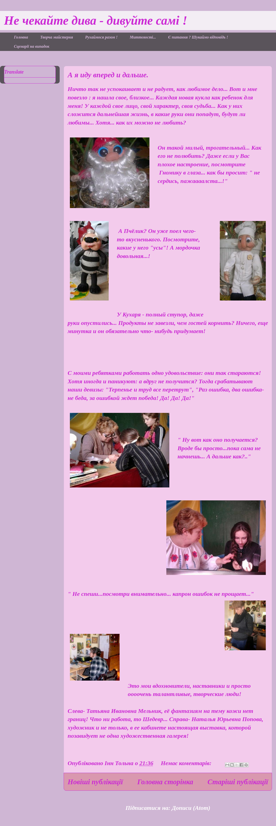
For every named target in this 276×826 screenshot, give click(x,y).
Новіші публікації (95, 782)
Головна (21, 37)
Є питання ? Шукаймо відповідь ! (198, 37)
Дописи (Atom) (191, 808)
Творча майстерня (56, 37)
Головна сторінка (165, 782)
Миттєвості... (143, 37)
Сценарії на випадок (31, 46)
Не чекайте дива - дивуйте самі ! (95, 20)
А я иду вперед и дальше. (108, 75)
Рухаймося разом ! (101, 37)
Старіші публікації (237, 782)
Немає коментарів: (187, 763)
